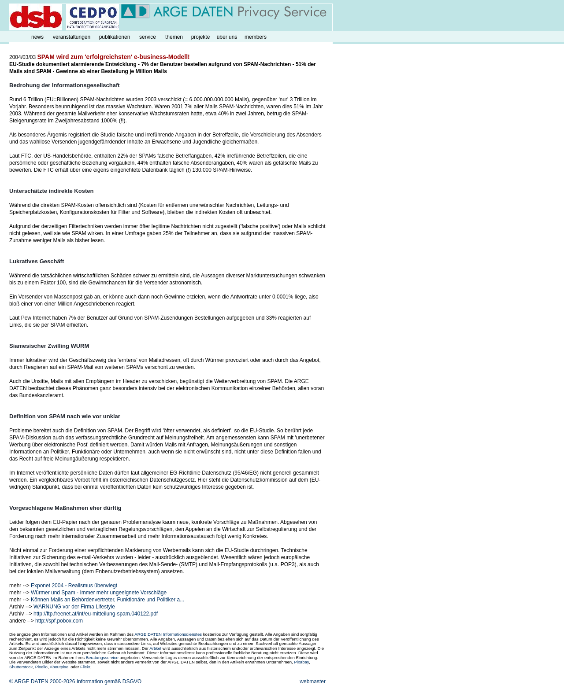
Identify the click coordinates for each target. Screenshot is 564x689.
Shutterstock (21, 666)
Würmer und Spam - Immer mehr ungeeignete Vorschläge (99, 593)
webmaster (313, 681)
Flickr (85, 666)
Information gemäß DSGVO (109, 681)
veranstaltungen (71, 37)
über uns (227, 37)
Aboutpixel (60, 666)
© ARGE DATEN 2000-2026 (42, 681)
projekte (200, 37)
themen (174, 37)
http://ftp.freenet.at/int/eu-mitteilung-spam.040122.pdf (95, 614)
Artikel (155, 648)
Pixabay (301, 662)
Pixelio (41, 666)
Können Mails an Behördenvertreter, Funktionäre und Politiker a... (107, 600)
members (256, 37)
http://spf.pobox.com (59, 621)
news (37, 37)
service (147, 37)
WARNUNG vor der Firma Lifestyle (74, 607)
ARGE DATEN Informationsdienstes (168, 634)
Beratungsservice (102, 657)
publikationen (114, 37)
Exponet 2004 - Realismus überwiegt (74, 585)
